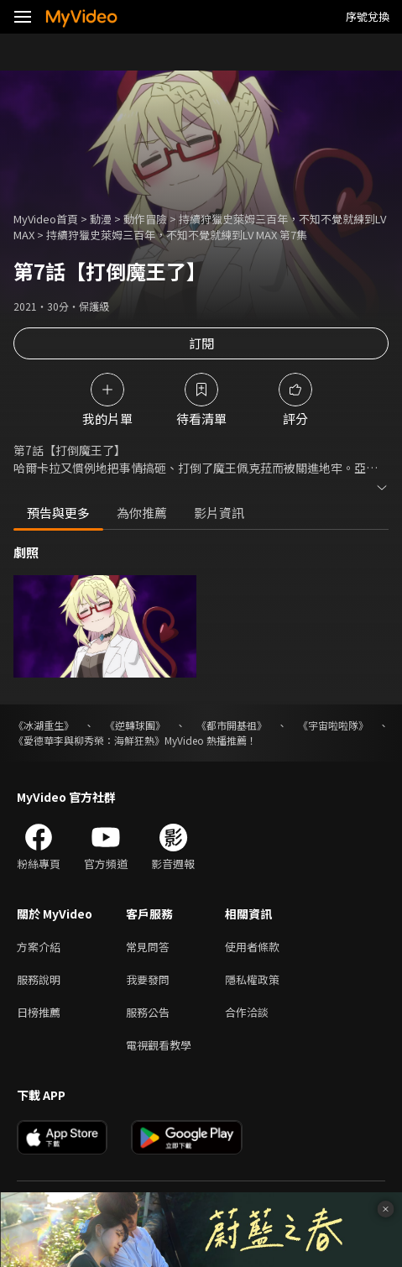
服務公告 (148, 1012)
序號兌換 (367, 16)
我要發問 (148, 979)
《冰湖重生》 (43, 725)
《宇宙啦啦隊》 (333, 725)
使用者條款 (252, 947)
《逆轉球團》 (135, 725)
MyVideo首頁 (45, 219)
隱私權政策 (252, 979)
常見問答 (148, 947)
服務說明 (38, 979)
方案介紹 (38, 947)
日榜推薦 (38, 1012)
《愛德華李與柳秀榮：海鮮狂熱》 (88, 740)
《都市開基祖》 (231, 725)
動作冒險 (145, 219)
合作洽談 (247, 1012)
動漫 (101, 219)
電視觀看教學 (158, 1045)
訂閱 (201, 343)
